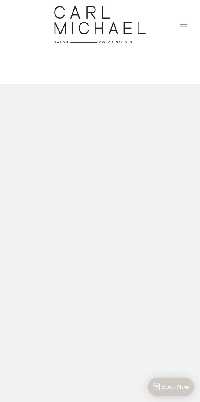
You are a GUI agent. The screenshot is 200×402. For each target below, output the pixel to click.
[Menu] (183, 24)
